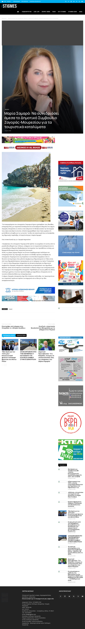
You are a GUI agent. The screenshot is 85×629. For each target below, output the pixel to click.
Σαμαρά (10, 309)
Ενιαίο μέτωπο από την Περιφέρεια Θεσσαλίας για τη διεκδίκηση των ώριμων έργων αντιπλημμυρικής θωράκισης (74, 526)
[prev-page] (3, 365)
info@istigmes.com (31, 614)
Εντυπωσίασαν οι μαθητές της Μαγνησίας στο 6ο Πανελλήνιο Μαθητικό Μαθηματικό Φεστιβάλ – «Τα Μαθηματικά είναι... (75, 575)
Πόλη (54, 11)
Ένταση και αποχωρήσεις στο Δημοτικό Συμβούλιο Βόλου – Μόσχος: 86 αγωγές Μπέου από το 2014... (75, 550)
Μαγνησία (4, 18)
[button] (66, 1)
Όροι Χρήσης (24, 1)
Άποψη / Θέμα (46, 11)
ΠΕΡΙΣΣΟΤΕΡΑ (21, 335)
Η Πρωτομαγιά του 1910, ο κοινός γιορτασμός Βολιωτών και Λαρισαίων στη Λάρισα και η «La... (75, 484)
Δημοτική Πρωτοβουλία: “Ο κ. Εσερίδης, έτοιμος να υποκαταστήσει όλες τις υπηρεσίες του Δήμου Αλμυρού (46, 356)
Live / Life (36, 11)
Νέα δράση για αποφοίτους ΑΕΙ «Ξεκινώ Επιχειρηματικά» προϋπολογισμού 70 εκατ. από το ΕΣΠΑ (75, 473)
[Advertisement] (42, 33)
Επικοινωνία (16, 1)
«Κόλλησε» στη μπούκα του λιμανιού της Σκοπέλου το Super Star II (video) (75, 494)
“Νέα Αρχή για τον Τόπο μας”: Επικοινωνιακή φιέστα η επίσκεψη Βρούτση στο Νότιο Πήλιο (9, 356)
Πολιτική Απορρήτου (35, 1)
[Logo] (9, 6)
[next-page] (5, 365)
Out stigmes (62, 11)
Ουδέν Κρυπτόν (26, 11)
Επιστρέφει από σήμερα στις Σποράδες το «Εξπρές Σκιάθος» (14, 327)
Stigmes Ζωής (72, 11)
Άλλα (80, 11)
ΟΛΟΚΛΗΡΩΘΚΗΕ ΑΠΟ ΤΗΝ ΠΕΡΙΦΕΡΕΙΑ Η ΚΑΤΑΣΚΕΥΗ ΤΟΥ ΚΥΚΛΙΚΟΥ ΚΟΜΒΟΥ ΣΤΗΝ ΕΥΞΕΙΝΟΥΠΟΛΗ (28, 355)
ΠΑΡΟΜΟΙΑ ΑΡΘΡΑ (9, 335)
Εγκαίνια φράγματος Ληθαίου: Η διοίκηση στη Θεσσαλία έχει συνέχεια (75, 504)
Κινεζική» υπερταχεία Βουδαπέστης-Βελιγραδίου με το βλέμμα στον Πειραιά (43, 327)
